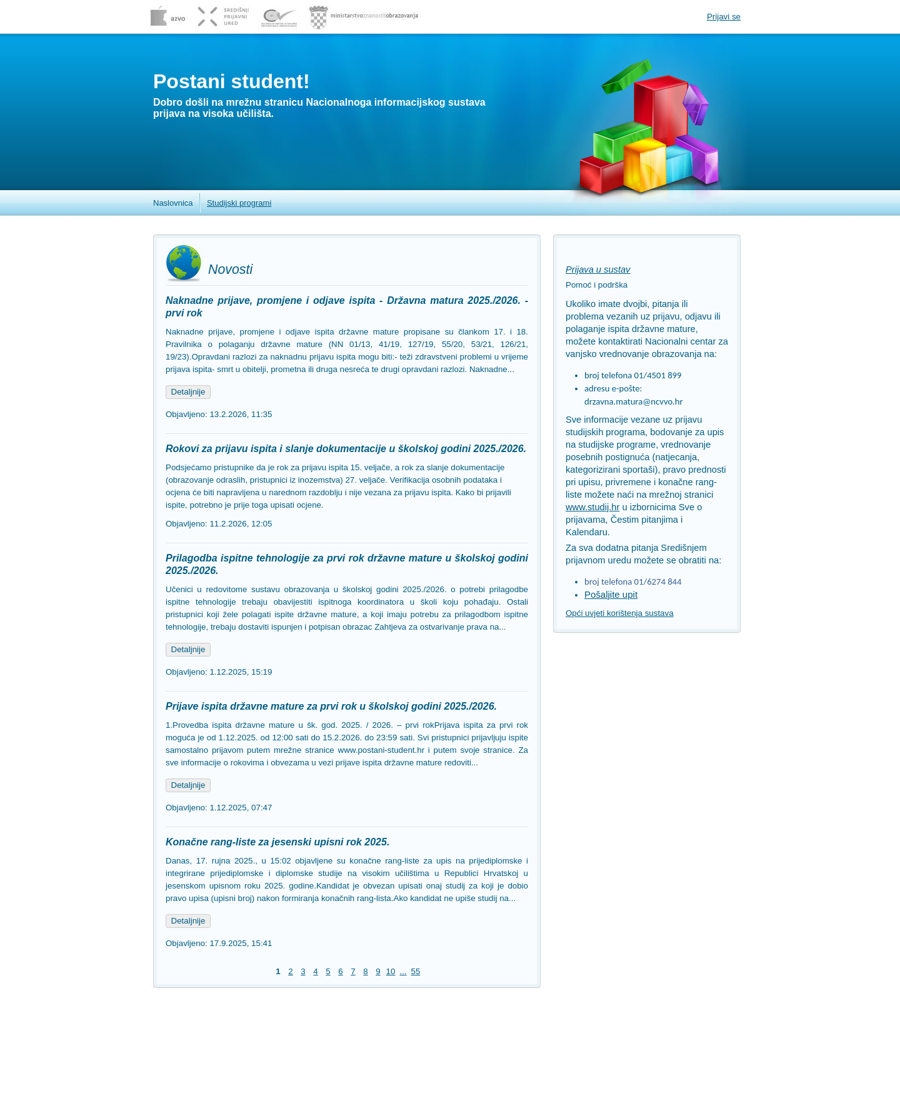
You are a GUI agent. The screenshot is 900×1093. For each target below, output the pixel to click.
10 (391, 971)
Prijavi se (724, 16)
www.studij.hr (592, 507)
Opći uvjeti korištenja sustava (620, 613)
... (402, 971)
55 (416, 971)
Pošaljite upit (611, 594)
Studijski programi (239, 203)
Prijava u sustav (598, 269)
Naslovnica (173, 203)
